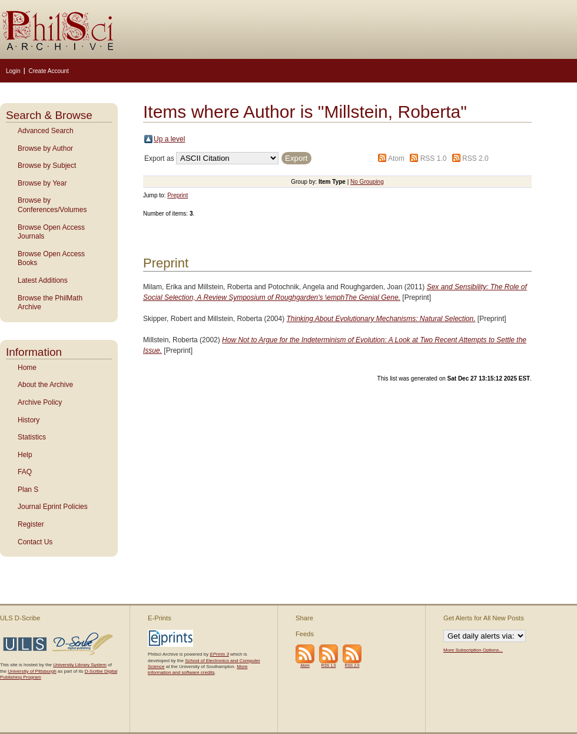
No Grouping (367, 181)
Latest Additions (43, 280)
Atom (396, 158)
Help (25, 455)
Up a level (169, 139)
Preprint (177, 195)
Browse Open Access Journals (51, 232)
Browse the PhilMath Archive (50, 303)
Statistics (32, 437)
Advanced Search (46, 131)
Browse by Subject (47, 165)
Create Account (48, 71)
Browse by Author (45, 148)
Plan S (28, 489)
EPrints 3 (219, 654)
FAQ (25, 472)
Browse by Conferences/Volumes (52, 205)
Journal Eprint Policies (53, 506)
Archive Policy (40, 402)
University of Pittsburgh (32, 671)
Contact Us (35, 542)
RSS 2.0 (475, 158)
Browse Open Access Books (51, 258)
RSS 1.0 (433, 158)
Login (13, 71)
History (28, 420)
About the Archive (45, 385)
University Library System (80, 664)
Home (27, 367)
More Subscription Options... (473, 650)
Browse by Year (42, 183)
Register (31, 524)
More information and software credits (197, 669)
